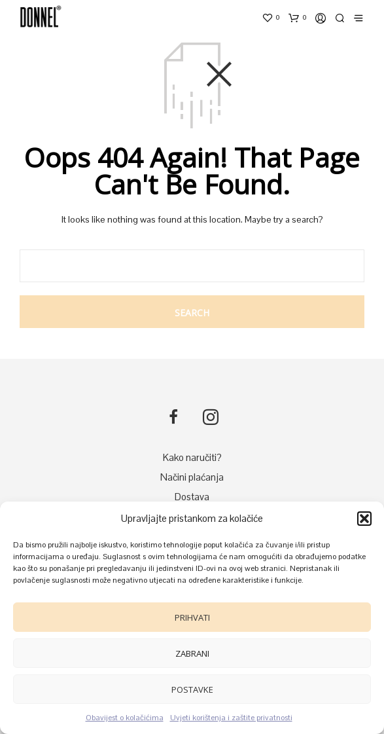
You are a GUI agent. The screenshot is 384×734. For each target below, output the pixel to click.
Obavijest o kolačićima (125, 717)
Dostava (192, 496)
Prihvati (192, 617)
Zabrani (192, 653)
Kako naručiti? (192, 457)
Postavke (192, 689)
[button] (364, 518)
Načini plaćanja (192, 477)
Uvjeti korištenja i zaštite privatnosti (231, 717)
